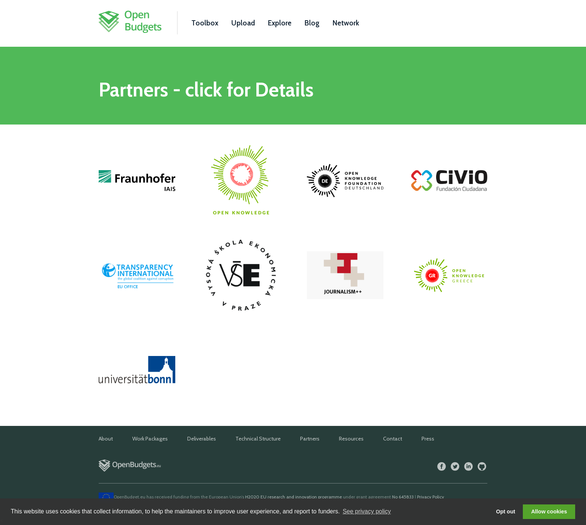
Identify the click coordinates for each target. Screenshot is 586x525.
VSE (241, 275)
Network (346, 22)
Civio (449, 180)
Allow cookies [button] (549, 512)
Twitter (455, 466)
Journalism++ (345, 275)
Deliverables (201, 438)
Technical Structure (258, 438)
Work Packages (150, 438)
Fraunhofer (137, 180)
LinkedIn (468, 466)
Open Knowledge (241, 180)
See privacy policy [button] (367, 511)
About (106, 438)
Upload (243, 22)
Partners (310, 438)
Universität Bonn (137, 369)
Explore (280, 22)
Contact (392, 438)
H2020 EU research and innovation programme (293, 497)
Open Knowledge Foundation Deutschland (345, 180)
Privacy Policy (430, 497)
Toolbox (204, 22)
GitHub (481, 466)
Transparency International (137, 275)
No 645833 (403, 497)
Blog (312, 22)
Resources (351, 438)
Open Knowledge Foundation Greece (449, 275)
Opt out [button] (505, 512)
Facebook (441, 466)
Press (428, 438)
